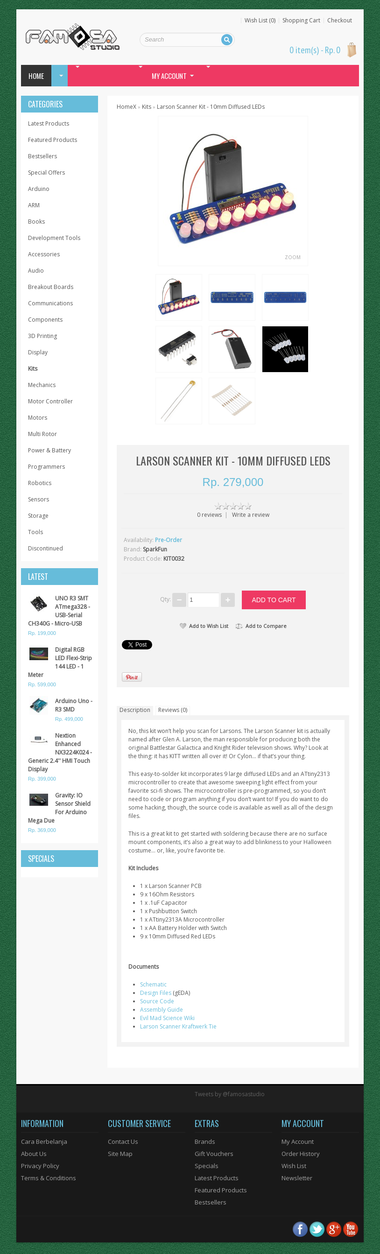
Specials (206, 1166)
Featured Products (52, 140)
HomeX (126, 107)
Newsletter (296, 1178)
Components (45, 320)
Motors (37, 418)
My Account (297, 1141)
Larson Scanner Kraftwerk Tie (178, 1026)
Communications (50, 303)
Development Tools (54, 238)
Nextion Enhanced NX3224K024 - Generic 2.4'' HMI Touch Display (60, 752)
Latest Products (48, 123)
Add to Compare (261, 625)
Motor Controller (50, 401)
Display (38, 352)
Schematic (153, 984)
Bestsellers (42, 156)
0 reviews (209, 515)
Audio (36, 271)
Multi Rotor (42, 434)
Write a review (250, 515)
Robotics (39, 483)
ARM (34, 205)
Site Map (120, 1153)
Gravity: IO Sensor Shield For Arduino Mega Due (59, 807)
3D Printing (42, 336)
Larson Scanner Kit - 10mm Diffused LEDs (211, 107)
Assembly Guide (161, 1010)
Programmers (46, 467)
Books (36, 221)
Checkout (339, 20)
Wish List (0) (260, 20)
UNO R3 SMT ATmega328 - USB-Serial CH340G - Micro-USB (59, 610)
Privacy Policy (40, 1166)
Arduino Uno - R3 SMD (73, 705)
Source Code (157, 1001)
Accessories (44, 254)
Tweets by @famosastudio (230, 1094)
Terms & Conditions (48, 1178)
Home (36, 75)
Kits (32, 369)
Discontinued (45, 548)
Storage (38, 516)
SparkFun (155, 549)
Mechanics (42, 385)
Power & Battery (49, 450)
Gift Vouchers (214, 1153)
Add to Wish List (204, 625)
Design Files (155, 993)
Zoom (293, 257)
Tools (35, 532)
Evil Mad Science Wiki (167, 1018)
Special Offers (46, 172)
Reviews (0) (172, 710)
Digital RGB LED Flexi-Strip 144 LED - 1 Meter (60, 662)
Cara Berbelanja (44, 1141)
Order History (300, 1153)
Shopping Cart (301, 20)
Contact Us (123, 1141)
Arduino (38, 189)
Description (135, 710)
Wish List (293, 1166)
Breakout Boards (50, 287)
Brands (205, 1141)
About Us (34, 1153)
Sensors (38, 499)
